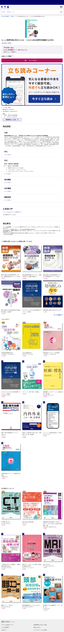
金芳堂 (12, 16)
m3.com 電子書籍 (5, 16)
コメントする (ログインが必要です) (12, 212)
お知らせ (3, 630)
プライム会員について (7, 624)
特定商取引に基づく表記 (40, 624)
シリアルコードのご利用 (40, 630)
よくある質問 (5, 627)
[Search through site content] (30, 12)
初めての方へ (37, 627)
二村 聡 (3, 43)
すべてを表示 (57, 315)
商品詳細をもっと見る (11, 119)
